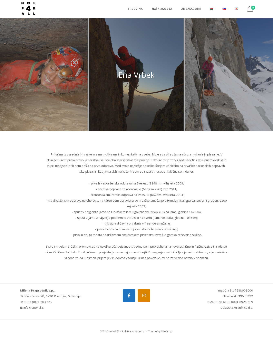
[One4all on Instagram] (144, 295)
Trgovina (135, 9)
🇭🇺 (211, 9)
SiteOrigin (167, 331)
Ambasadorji (191, 9)
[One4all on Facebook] (129, 295)
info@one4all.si (33, 307)
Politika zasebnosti (133, 331)
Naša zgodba (162, 9)
